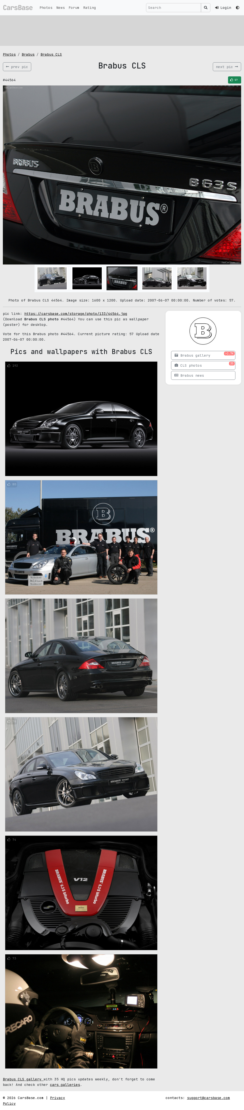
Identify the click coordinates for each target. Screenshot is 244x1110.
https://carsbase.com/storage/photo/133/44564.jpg (75, 313)
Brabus (28, 54)
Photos (46, 7)
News (60, 7)
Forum (74, 7)
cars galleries (65, 1084)
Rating (89, 7)
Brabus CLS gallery (23, 1079)
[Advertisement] (122, 30)
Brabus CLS (51, 54)
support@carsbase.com (208, 1097)
